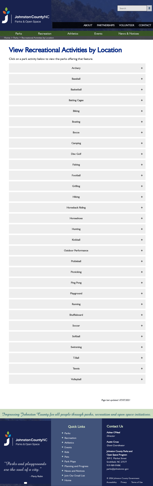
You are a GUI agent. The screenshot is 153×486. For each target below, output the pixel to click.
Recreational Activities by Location (38, 37)
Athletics (72, 33)
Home (7, 37)
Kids (67, 452)
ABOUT (88, 25)
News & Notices (129, 33)
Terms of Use (137, 482)
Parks (18, 33)
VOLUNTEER (126, 25)
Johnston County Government (126, 478)
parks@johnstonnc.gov (118, 468)
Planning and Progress (76, 466)
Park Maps (70, 461)
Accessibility (112, 482)
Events (98, 33)
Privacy (124, 482)
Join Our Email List (75, 475)
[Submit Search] (149, 8)
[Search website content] (132, 8)
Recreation (44, 33)
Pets (67, 456)
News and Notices (75, 470)
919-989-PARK (114, 465)
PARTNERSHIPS (105, 25)
